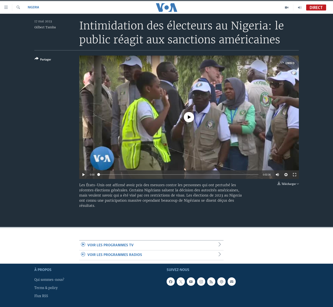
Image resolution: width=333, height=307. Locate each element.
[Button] (43, 60)
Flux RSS (41, 296)
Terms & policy (46, 288)
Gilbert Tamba (45, 27)
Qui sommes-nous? (49, 280)
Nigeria (33, 7)
